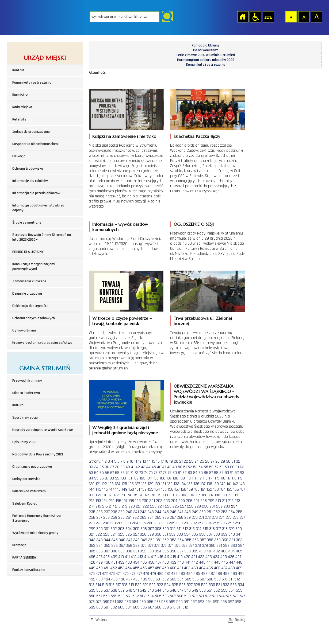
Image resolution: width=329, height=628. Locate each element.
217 (111, 506)
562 (135, 596)
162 (209, 489)
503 (173, 579)
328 (143, 534)
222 (146, 506)
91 (232, 472)
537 (107, 590)
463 (195, 568)
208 (203, 501)
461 (180, 568)
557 (99, 596)
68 (117, 472)
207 (196, 501)
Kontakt (18, 70)
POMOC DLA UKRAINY (28, 251)
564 (150, 596)
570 (195, 596)
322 (98, 534)
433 (128, 562)
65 (102, 472)
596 (223, 601)
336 (202, 534)
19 (171, 461)
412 (133, 557)
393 (150, 551)
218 (118, 506)
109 (182, 478)
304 (128, 529)
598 (238, 601)
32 (238, 461)
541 (136, 590)
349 (144, 540)
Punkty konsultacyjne (28, 569)
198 (131, 501)
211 (224, 501)
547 (180, 590)
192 (91, 501)
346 (122, 540)
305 (136, 529)
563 (143, 596)
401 (209, 551)
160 (197, 489)
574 (222, 596)
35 (102, 467)
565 (158, 596)
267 (173, 517)
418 (173, 557)
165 (229, 489)
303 (121, 529)
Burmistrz (20, 94)
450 (99, 568)
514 (98, 585)
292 (193, 523)
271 (201, 517)
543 (150, 590)
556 (92, 596)
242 (143, 512)
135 (190, 484)
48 (169, 467)
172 (116, 495)
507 (203, 579)
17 (162, 461)
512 (237, 579)
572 (208, 596)
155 (164, 489)
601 (106, 607)
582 (120, 601)
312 (185, 529)
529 (204, 585)
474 (119, 573)
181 (171, 495)
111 (194, 478)
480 (160, 573)
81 (179, 472)
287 (157, 523)
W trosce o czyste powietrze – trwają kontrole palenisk (122, 320)
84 (195, 472)
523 (160, 585)
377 (191, 545)
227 (183, 506)
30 (228, 461)
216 (105, 506)
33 (91, 467)
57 (216, 467)
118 (234, 478)
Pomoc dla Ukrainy (206, 45)
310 (172, 529)
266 (165, 517)
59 (227, 467)
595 (216, 601)
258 (106, 517)
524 (167, 585)
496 (122, 579)
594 (208, 601)
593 (201, 601)
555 (239, 590)
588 (164, 601)
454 (128, 568)
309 (165, 529)
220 (131, 506)
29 (223, 461)
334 (187, 534)
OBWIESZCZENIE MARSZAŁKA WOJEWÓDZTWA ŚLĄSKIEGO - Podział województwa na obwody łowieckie (206, 394)
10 (131, 461)
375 (178, 545)
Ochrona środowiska (27, 168)
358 (210, 540)
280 (106, 523)
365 (107, 545)
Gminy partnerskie (26, 479)
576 (236, 596)
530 (212, 585)
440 (180, 562)
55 (206, 467)
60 (232, 467)
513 (91, 585)
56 (211, 467)
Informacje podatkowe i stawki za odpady (38, 208)
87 (211, 472)
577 (242, 596)
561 (128, 596)
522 (152, 585)
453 (121, 568)
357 (203, 540)
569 (187, 596)
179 (158, 495)
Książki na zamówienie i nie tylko (124, 136)
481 (167, 573)
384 (241, 545)
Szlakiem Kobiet (24, 503)
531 (219, 585)
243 (150, 512)
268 (180, 517)
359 (217, 540)
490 (234, 573)
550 (202, 590)
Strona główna (242, 16)
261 (128, 517)
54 (200, 467)
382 (226, 545)
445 (217, 562)
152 (144, 489)
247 (180, 512)
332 (172, 534)
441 (187, 562)
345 (114, 540)
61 (237, 467)
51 (185, 467)
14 (149, 461)
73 (141, 472)
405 (239, 551)
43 (143, 467)
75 (151, 472)
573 (215, 596)
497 (129, 579)
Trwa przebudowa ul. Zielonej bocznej (203, 320)
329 (150, 534)
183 (184, 495)
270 (195, 517)
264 (150, 517)
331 (165, 534)
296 (223, 523)
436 (151, 562)
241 (136, 512)
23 (191, 461)
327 (136, 534)
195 (111, 501)
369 (136, 545)
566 (165, 596)
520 (138, 585)
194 (105, 501)
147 (111, 489)
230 (205, 506)
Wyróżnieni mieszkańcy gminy (35, 533)
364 (99, 545)
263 (143, 517)
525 (175, 585)
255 (239, 512)
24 (196, 461)
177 (146, 495)
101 (129, 478)
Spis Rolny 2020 (24, 442)
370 (144, 545)
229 (197, 506)
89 (221, 472)
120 (91, 484)
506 (195, 579)
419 (180, 557)
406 (92, 557)
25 (202, 461)
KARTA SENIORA (24, 557)
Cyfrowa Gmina (24, 330)
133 (176, 484)
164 (222, 489)
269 (187, 517)
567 (173, 596)
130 (157, 484)
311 (179, 529)
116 (222, 478)
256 (92, 517)
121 (97, 484)
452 (113, 568)
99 (117, 478)
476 (133, 573)
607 (151, 607)
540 (129, 590)
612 (185, 607)
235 (92, 512)
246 (173, 512)
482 (174, 573)
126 (131, 484)
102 (136, 478)
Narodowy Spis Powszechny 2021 (37, 454)
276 (236, 517)
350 (151, 540)
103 (142, 478)
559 (114, 596)
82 (184, 472)
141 (229, 484)
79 (169, 472)
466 (217, 568)
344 (107, 540)
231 (212, 506)
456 (143, 568)
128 (144, 484)
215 (98, 506)
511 (230, 579)
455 (136, 568)
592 (193, 601)
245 (165, 512)
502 (165, 579)
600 (99, 607)
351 (158, 540)
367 (122, 545)
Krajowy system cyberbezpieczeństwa (42, 342)
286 (150, 523)
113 (205, 478)
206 (189, 501)
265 (158, 517)
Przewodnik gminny (27, 380)
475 (126, 573)
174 (128, 495)
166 (236, 489)
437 (158, 562)
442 (195, 562)
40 (128, 467)
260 (121, 517)
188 (217, 495)
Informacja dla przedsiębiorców (36, 193)
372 (157, 545)
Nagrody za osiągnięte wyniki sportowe (42, 429)
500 (151, 579)
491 (241, 573)
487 (212, 573)
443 (202, 562)
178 (152, 495)
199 (138, 501)
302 (113, 529)
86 (206, 472)
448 (239, 562)
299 (92, 529)
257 (99, 517)
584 (135, 601)
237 (107, 512)
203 (166, 501)
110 (188, 478)
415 (153, 557)
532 (226, 585)
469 (239, 568)
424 (216, 557)
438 (165, 562)
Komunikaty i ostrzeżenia (31, 82)
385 (92, 551)
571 (201, 596)
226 (176, 506)
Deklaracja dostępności (30, 305)
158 (183, 489)
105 (156, 478)
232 (219, 506)
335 (195, 534)
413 (140, 557)
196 (118, 501)
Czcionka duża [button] (316, 16)
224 (161, 506)
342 (92, 540)
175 (134, 495)
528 (197, 585)
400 (202, 551)
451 (106, 568)
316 (212, 529)
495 (114, 579)
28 (217, 461)
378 (198, 545)
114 (211, 478)
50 (180, 467)
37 (112, 467)
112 (199, 478)
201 (152, 501)
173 (122, 495)
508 (210, 579)
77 (160, 472)
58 (221, 467)
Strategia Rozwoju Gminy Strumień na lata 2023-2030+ (41, 237)
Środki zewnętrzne (26, 222)
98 (112, 478)
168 (91, 495)
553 (224, 590)
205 (181, 501)
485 (197, 573)
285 (142, 523)
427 (238, 557)
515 (105, 585)
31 (233, 461)
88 (216, 472)
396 (173, 551)
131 (163, 484)
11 (135, 461)
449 (92, 568)
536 (99, 590)
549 (195, 590)
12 (139, 461)
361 (232, 540)
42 (138, 467)
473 (112, 573)
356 (195, 540)
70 (127, 472)
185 (198, 495)
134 (183, 484)
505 (188, 579)
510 (224, 579)
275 (229, 517)
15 (153, 461)
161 (203, 489)
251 (209, 512)
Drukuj (240, 619)
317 (218, 529)
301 (106, 529)
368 (129, 545)
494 (107, 579)
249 (195, 512)
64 (96, 472)
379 (205, 545)
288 (164, 523)
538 (114, 590)
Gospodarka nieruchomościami (35, 144)
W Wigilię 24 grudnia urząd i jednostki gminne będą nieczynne (125, 430)
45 (154, 467)
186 (204, 495)
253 (224, 512)
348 (136, 540)
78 (165, 472)
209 (211, 501)
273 (215, 517)
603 (121, 607)
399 (195, 551)
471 (98, 573)
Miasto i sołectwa (26, 393)
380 (212, 545)
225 (168, 506)
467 (224, 568)
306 (143, 529)
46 (159, 467)
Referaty (19, 119)
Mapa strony (268, 16)
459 (165, 568)
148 (118, 489)
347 (129, 540)
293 (201, 523)
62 (242, 467)
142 (235, 484)
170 (104, 495)
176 (140, 495)
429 (99, 562)
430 (107, 562)
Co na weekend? (205, 50)
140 (222, 484)
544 (158, 590)
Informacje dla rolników (30, 180)
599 (92, 607)
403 (224, 551)
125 (124, 484)
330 (158, 534)
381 (219, 545)
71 (132, 472)
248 (187, 512)
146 (105, 489)
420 (187, 557)
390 (129, 551)
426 (231, 557)
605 (136, 607)
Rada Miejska (22, 107)
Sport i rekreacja (25, 417)
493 (99, 579)
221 (138, 506)
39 (122, 467)
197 (124, 501)
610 (172, 607)
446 (224, 562)
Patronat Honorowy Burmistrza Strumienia (36, 518)
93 (242, 472)
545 (165, 590)
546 (173, 590)
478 (146, 573)
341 (239, 534)
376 (185, 545)
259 (114, 517)
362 (239, 540)
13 (144, 461)
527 (190, 585)
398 (187, 551)
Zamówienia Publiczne (29, 281)
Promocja (19, 545)
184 (191, 495)
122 (104, 484)
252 (216, 512)
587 (157, 601)
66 (107, 472)
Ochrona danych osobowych (33, 318)
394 (158, 551)
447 (232, 562)
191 (237, 495)
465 (209, 568)
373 (164, 545)
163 (216, 489)
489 (226, 573)
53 (195, 467)
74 (146, 472)
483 (182, 573)
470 (92, 573)
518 (124, 585)
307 (151, 529)
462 (187, 568)
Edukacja (18, 156)
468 (231, 568)
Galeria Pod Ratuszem (29, 491)
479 (153, 573)
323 (106, 534)
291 (186, 523)
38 (117, 467)
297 (231, 523)
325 (121, 534)
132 (170, 484)
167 (242, 489)
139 (216, 484)
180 (165, 495)
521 (145, 585)
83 (190, 472)
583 (127, 601)
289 (172, 523)
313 (192, 529)
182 (178, 495)
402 (216, 551)
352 (165, 540)
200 (145, 501)
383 (234, 545)
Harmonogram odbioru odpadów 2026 (205, 59)
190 (231, 495)
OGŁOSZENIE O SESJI (194, 224)
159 (190, 489)
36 (107, 467)
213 (237, 501)
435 (143, 562)
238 (114, 512)
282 (120, 523)
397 (180, 551)
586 (150, 601)
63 (91, 472)
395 (165, 551)
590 (179, 601)
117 (228, 478)
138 (209, 484)
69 (122, 472)
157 (176, 489)
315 (205, 529)
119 (240, 478)
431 (114, 562)
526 (182, 585)
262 (135, 517)
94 (91, 478)
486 (204, 573)
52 (190, 467)
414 (147, 557)
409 (114, 557)
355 (188, 540)
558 (106, 596)
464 (202, 568)
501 (158, 579)
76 (156, 472)
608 (158, 607)
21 (181, 461)
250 (202, 512)
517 (118, 585)
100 (123, 478)
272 (208, 517)
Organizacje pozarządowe (32, 466)
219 (124, 506)
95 (96, 478)
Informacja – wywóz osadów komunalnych (120, 226)
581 (113, 601)
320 (238, 529)
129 (150, 484)
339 (224, 534)
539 (121, 590)
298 (238, 523)
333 (180, 534)
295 (216, 523)
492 (92, 579)
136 (196, 484)
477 (139, 573)
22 (186, 461)
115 (217, 478)
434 (136, 562)
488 (219, 573)
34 (96, 467)
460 (173, 568)
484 (189, 573)
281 (113, 523)
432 (121, 562)
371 (150, 545)
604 (128, 607)
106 (162, 478)
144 (91, 489)
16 (158, 461)
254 (231, 512)
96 (102, 478)
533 (233, 585)
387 (107, 551)
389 (121, 551)
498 (136, 579)
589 (172, 601)
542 (143, 590)
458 (158, 568)
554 (231, 590)
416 (160, 557)
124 (117, 484)
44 (148, 467)
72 (136, 472)
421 (194, 557)
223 (153, 506)
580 (106, 601)
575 (229, 596)
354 (180, 540)
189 (224, 495)
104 (149, 478)
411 (127, 557)
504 (180, 579)
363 (92, 545)
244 (158, 512)
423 (208, 557)
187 (210, 495)
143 (242, 484)
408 (106, 557)
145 (98, 489)
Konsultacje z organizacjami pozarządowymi (33, 266)
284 (135, 523)
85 (200, 472)
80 (175, 472)
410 (121, 557)
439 (173, 562)
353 (173, 540)
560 (121, 596)
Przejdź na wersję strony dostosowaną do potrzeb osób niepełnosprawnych (255, 16)
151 (137, 489)
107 (168, 478)
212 (231, 501)
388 (114, 551)
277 (242, 517)
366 (114, 545)
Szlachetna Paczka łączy (197, 136)
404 (231, 551)
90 (227, 472)
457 (151, 568)
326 (128, 534)
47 (164, 467)
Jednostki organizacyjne (31, 131)
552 (216, 590)
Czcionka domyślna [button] (291, 16)
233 (227, 506)
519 (131, 585)
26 (207, 461)
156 (170, 489)
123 (111, 484)
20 (176, 461)
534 (241, 585)
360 (225, 540)
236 (99, 512)
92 (237, 472)
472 (105, 573)
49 (175, 467)
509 (217, 579)
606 (143, 607)
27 (212, 461)
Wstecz (101, 619)
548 (187, 590)
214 (91, 506)
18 (166, 461)
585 (142, 601)
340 (231, 534)
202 (159, 501)
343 (99, 540)
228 (190, 506)
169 (98, 495)
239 (121, 512)
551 (209, 590)
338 (216, 534)
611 (179, 607)
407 (99, 557)
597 (231, 601)
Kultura (18, 405)
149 (124, 489)
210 (218, 501)
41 (133, 467)
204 (174, 501)
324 (113, 534)
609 (165, 607)
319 (231, 529)
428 (92, 562)
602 (113, 607)
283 (127, 523)
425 (223, 557)
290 (179, 523)
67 (112, 472)
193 (98, 501)
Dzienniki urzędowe (27, 293)
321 (91, 534)
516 (111, 585)
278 (92, 523)
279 (99, 523)
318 (225, 529)
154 (157, 489)
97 (107, 478)
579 (99, 601)
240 (129, 512)
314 (198, 529)
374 (171, 545)
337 (209, 534)
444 (209, 562)
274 (222, 517)
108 (175, 478)
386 (99, 551)
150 (131, 489)
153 (150, 489)
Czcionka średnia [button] (303, 16)
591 (186, 601)
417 (166, 557)
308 (158, 529)
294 (208, 523)
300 (99, 529)
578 (92, 601)
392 (143, 551)
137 (202, 484)
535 (92, 590)
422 (201, 557)
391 (136, 551)
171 (110, 495)
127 (137, 484)
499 (144, 579)
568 (180, 596)
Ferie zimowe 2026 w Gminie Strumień (206, 55)
